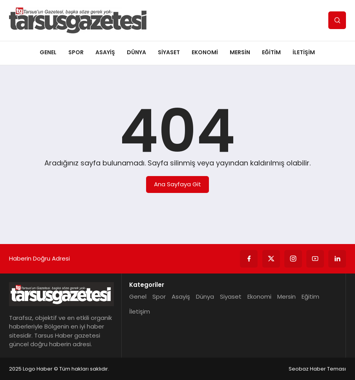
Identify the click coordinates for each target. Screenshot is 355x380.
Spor (76, 52)
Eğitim (271, 52)
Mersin (240, 52)
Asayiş (105, 52)
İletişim (304, 52)
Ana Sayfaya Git (177, 184)
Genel (48, 52)
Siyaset (169, 52)
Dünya (136, 52)
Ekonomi (205, 52)
